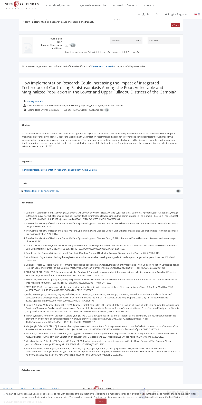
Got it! (101, 401)
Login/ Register (176, 14)
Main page (8, 388)
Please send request (102, 66)
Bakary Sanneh (35, 101)
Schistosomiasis (30, 169)
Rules (24, 388)
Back (175, 25)
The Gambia (90, 169)
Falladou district (75, 169)
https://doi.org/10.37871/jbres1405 (41, 190)
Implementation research (53, 169)
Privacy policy (40, 388)
